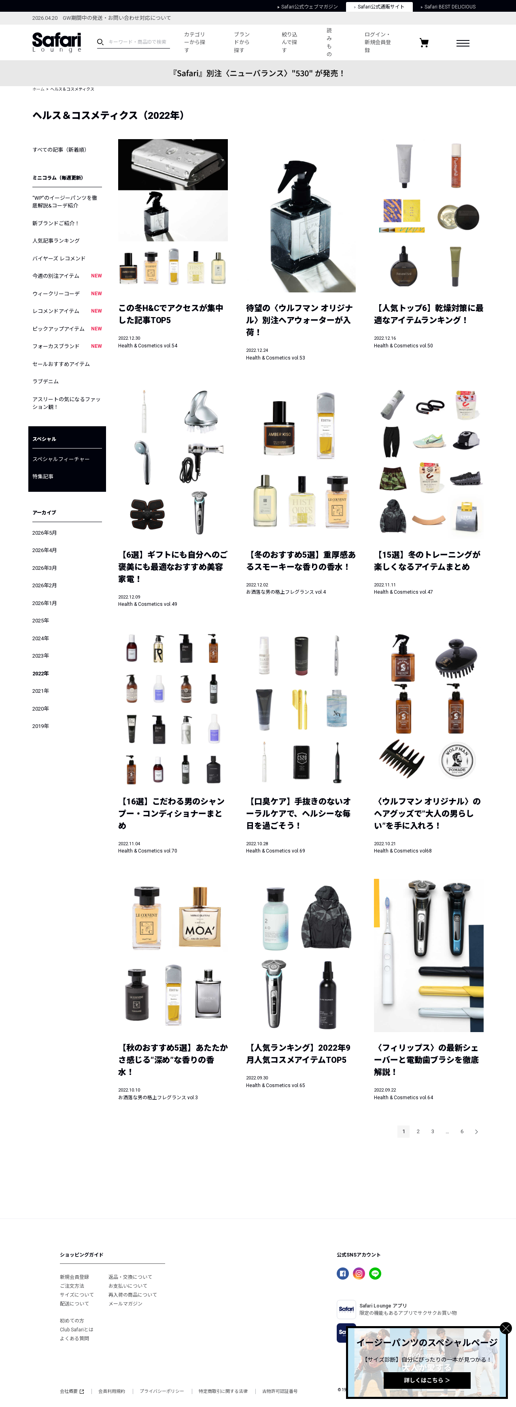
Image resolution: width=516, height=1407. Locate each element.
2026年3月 (44, 568)
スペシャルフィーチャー (61, 459)
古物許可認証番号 (280, 1391)
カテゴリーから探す (194, 42)
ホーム (38, 89)
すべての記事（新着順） (60, 150)
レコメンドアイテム (67, 311)
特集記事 (42, 477)
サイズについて (77, 1295)
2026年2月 (44, 585)
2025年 (40, 621)
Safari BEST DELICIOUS (448, 7)
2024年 (40, 638)
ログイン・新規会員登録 (378, 42)
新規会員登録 (74, 1277)
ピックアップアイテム (67, 328)
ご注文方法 (72, 1286)
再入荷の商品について (132, 1295)
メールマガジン (125, 1304)
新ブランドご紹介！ (56, 223)
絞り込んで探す (289, 42)
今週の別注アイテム (67, 275)
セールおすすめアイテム (61, 364)
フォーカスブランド (67, 346)
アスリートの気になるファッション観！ (66, 403)
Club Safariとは (76, 1330)
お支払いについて (127, 1286)
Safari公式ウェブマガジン (308, 7)
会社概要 (72, 1391)
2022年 (40, 674)
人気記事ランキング (56, 241)
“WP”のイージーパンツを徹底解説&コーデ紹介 (64, 202)
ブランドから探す (242, 42)
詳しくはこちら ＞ (427, 1380)
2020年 (40, 709)
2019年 (40, 726)
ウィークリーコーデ (67, 293)
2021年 (40, 691)
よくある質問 (74, 1338)
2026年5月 (44, 533)
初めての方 (72, 1321)
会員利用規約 (111, 1391)
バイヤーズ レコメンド (59, 259)
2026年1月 (44, 603)
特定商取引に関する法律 (223, 1391)
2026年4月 (44, 550)
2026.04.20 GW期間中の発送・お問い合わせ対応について (101, 18)
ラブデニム (45, 382)
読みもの (329, 42)
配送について (74, 1304)
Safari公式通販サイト (379, 7)
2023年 (40, 656)
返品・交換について (130, 1277)
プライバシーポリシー (162, 1391)
